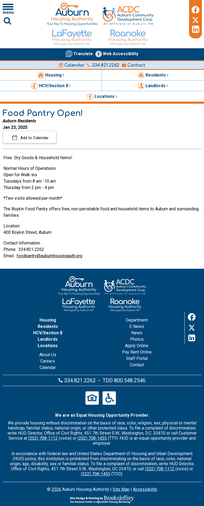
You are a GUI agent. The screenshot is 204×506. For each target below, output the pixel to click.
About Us (47, 354)
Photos (137, 339)
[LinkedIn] (195, 29)
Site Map (121, 489)
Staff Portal (137, 358)
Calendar (72, 65)
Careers (47, 361)
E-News (136, 326)
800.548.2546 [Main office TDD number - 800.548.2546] (130, 380)
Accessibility (145, 489)
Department (137, 320)
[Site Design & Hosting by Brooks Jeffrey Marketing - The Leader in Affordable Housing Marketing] (102, 499)
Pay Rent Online (137, 352)
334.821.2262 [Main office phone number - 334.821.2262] (103, 65)
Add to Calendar (34, 137)
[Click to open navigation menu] (8, 9)
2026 (56, 489)
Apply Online (136, 345)
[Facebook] (195, 9)
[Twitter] (195, 19)
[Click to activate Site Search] (7, 20)
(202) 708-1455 (92, 438)
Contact (133, 65)
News (136, 332)
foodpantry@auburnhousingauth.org (49, 255)
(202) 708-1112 (43, 438)
